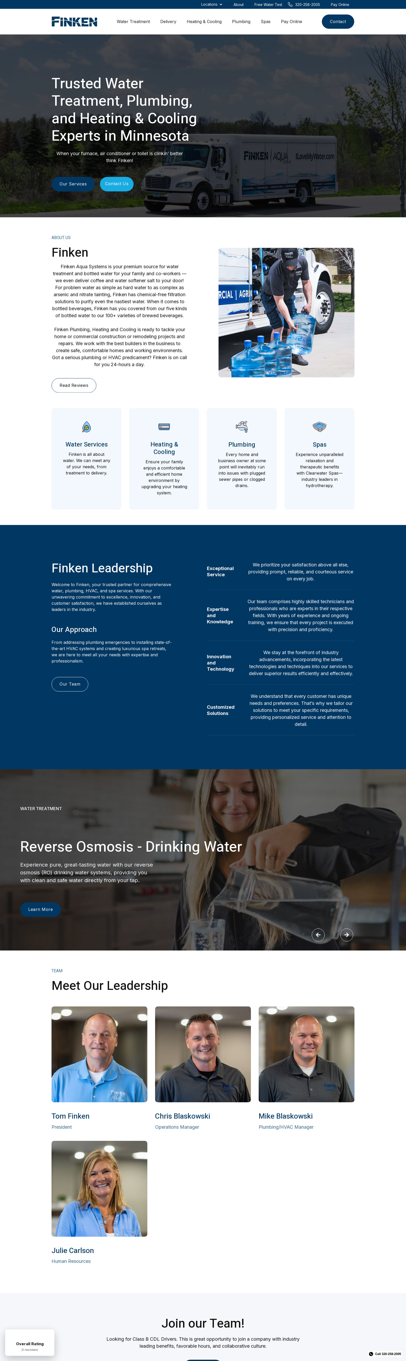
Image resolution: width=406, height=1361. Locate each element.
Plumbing (241, 21)
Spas (266, 21)
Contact (338, 21)
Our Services (73, 183)
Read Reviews (74, 388)
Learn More (40, 909)
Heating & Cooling (204, 21)
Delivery (168, 21)
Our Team (70, 685)
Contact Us (116, 183)
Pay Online (291, 21)
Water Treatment (133, 21)
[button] (318, 935)
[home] (74, 22)
